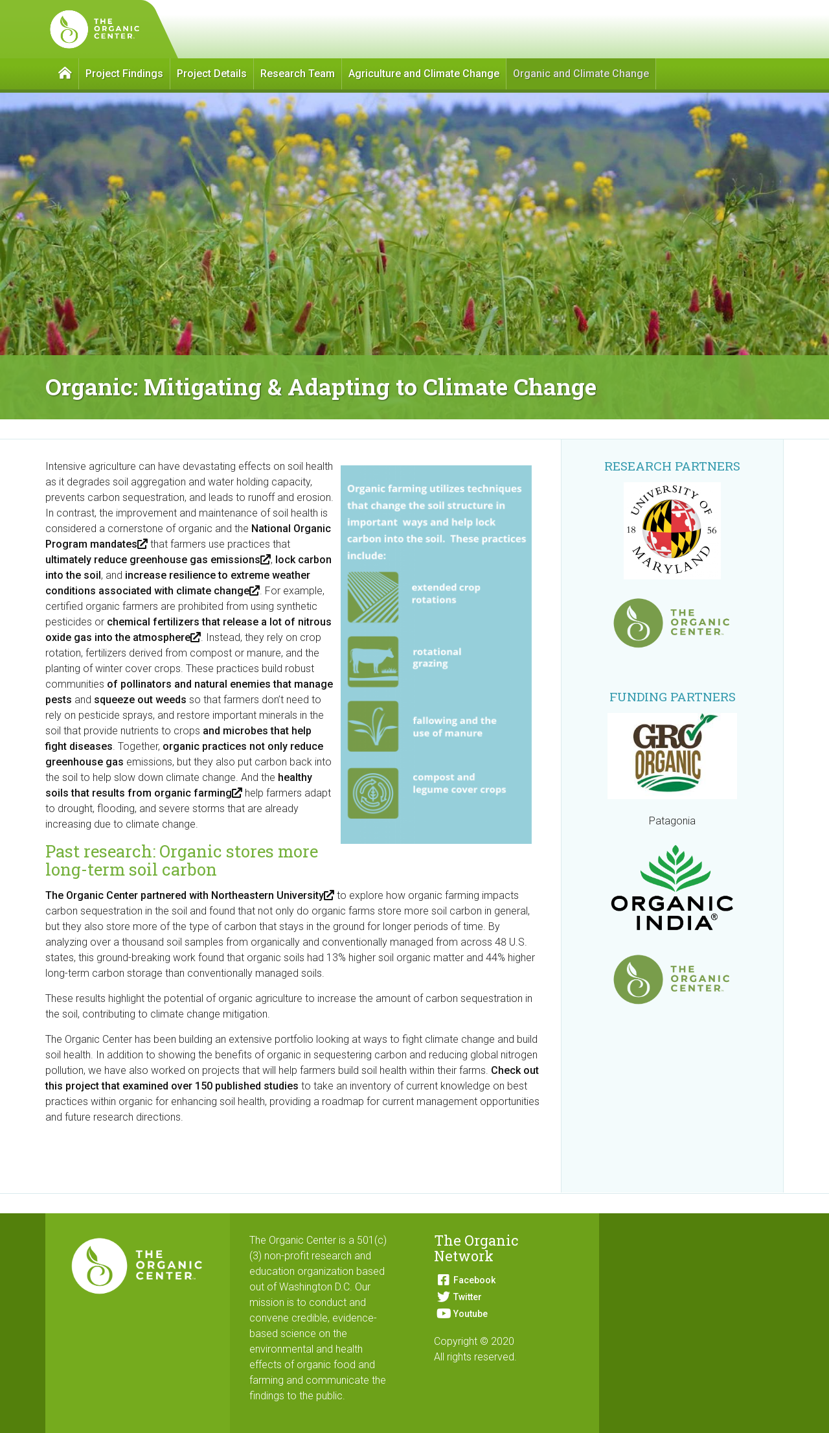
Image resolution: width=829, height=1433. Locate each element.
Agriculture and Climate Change (423, 73)
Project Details (212, 73)
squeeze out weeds (140, 699)
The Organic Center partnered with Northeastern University (189, 895)
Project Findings (124, 73)
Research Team (297, 73)
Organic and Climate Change (581, 73)
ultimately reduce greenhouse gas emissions (158, 559)
